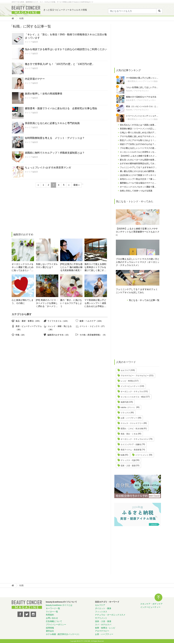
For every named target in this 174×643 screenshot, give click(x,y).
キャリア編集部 (31, 42)
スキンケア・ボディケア (151, 604)
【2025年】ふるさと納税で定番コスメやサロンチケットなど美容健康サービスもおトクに (137, 231)
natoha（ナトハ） (128, 407)
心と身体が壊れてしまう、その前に (22, 301)
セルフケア (125, 370)
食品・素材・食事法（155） (28, 321)
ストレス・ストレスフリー (132, 423)
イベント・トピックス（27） (92, 326)
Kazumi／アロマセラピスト (137, 91)
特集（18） (21, 335)
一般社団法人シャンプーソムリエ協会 (142, 81)
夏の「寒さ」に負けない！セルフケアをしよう (71, 303)
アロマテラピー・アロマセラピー (135, 376)
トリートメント (141, 455)
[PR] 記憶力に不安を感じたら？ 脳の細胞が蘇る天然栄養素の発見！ (71, 267)
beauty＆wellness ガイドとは (59, 605)
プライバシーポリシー (56, 624)
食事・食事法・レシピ (105, 628)
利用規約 (50, 615)
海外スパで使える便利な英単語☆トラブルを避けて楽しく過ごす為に (95, 267)
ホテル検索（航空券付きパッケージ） (63, 634)
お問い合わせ (52, 618)
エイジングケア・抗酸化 (131, 444)
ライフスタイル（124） (58, 321)
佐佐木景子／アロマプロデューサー (141, 100)
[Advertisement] (35, 210)
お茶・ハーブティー (129, 418)
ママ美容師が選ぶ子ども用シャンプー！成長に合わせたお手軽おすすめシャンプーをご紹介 (95, 303)
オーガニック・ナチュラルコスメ (135, 439)
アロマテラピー (102, 631)
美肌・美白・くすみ (129, 434)
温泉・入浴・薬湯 (128, 466)
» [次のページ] (69, 185)
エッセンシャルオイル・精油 (133, 397)
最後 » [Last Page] (76, 185)
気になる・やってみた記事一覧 (144, 300)
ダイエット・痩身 (103, 608)
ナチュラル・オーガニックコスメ (110, 615)
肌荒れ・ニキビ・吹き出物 (132, 428)
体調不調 (124, 402)
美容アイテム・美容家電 (131, 450)
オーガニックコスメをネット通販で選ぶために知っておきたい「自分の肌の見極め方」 (22, 267)
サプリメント (101, 618)
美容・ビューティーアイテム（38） (29, 328)
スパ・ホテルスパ (103, 624)
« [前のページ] (38, 185)
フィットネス (101, 611)
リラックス (125, 413)
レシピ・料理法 (127, 381)
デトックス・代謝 (128, 460)
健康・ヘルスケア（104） (91, 321)
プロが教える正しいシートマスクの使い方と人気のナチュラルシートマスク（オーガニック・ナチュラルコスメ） (137, 262)
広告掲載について (54, 621)
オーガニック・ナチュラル (132, 391)
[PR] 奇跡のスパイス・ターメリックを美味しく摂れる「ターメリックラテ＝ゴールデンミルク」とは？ (47, 303)
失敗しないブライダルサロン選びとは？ (47, 265)
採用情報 (50, 628)
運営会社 (50, 631)
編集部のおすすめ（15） (58, 335)
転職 (122, 455)
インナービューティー (130, 386)
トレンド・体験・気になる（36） (59, 328)
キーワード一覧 (53, 608)
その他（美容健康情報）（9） (93, 335)
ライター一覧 (52, 611)
